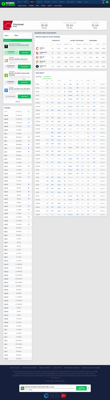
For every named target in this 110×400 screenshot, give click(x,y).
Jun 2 (5, 333)
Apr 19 (6, 191)
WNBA (61, 2)
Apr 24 (6, 206)
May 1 (6, 228)
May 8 (6, 253)
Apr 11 (6, 166)
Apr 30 (6, 224)
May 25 (6, 307)
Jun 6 (5, 340)
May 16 (6, 278)
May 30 (6, 322)
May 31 (6, 326)
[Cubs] (42, 48)
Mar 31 (6, 130)
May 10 (6, 260)
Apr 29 (6, 220)
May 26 (6, 311)
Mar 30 (6, 126)
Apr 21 (6, 199)
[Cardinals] (43, 52)
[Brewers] (43, 65)
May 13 (6, 268)
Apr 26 (6, 213)
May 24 (6, 304)
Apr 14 (6, 173)
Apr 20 (6, 195)
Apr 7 (5, 151)
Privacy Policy (15, 367)
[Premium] (107, 3)
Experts (50, 5)
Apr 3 (5, 137)
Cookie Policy (57, 367)
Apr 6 (5, 148)
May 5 (6, 242)
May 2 (6, 231)
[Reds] (42, 57)
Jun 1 (5, 329)
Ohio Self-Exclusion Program (55, 392)
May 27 (6, 315)
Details (102, 84)
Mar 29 (6, 122)
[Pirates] (42, 61)
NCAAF (39, 2)
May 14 (6, 271)
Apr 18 (6, 184)
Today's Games (22, 5)
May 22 (6, 297)
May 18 (6, 286)
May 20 (6, 293)
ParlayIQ (31, 5)
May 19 (6, 289)
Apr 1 (5, 133)
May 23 (6, 300)
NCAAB (47, 2)
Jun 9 (5, 351)
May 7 (6, 249)
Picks (37, 5)
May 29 (6, 318)
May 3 (6, 235)
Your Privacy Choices (29, 367)
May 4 (6, 239)
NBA (26, 2)
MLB (32, 2)
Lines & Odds (58, 5)
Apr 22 (6, 202)
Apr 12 (6, 170)
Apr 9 (5, 159)
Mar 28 (6, 119)
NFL (19, 2)
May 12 (6, 264)
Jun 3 (5, 337)
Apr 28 (6, 217)
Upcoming (38, 76)
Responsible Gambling (72, 367)
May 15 (6, 275)
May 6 (6, 246)
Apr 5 (5, 144)
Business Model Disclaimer (91, 367)
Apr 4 (5, 140)
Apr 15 (6, 177)
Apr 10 (6, 162)
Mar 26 (6, 115)
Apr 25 (6, 209)
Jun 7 (5, 347)
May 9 (6, 257)
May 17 (6, 282)
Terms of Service (45, 367)
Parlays (43, 5)
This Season (47, 76)
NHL (55, 2)
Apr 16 (6, 180)
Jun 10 (6, 355)
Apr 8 (5, 155)
